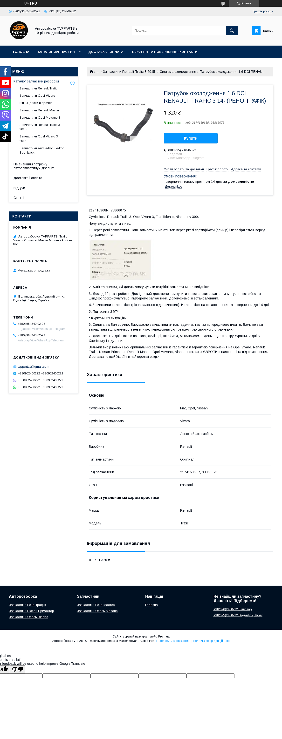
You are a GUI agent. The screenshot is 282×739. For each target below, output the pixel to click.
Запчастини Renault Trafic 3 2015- (129, 72)
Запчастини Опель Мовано (97, 611)
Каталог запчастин (56, 52)
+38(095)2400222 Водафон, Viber (237, 615)
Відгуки (19, 188)
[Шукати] (232, 30)
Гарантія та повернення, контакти (165, 52)
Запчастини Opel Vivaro (37, 95)
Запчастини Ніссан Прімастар (31, 611)
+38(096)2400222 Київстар (232, 609)
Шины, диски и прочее (36, 103)
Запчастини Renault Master (39, 110)
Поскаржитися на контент (173, 641)
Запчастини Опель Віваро (28, 617)
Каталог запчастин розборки (36, 81)
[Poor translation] (17, 669)
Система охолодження (178, 72)
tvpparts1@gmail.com (33, 366)
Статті (19, 198)
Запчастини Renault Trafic (38, 88)
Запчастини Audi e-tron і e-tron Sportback (42, 150)
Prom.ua (164, 636)
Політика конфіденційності (211, 641)
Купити (191, 138)
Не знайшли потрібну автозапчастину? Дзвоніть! (35, 166)
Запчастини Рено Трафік (27, 605)
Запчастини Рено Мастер (96, 605)
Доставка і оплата (105, 52)
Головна (21, 52)
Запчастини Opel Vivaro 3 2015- (39, 138)
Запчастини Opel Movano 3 (40, 117)
